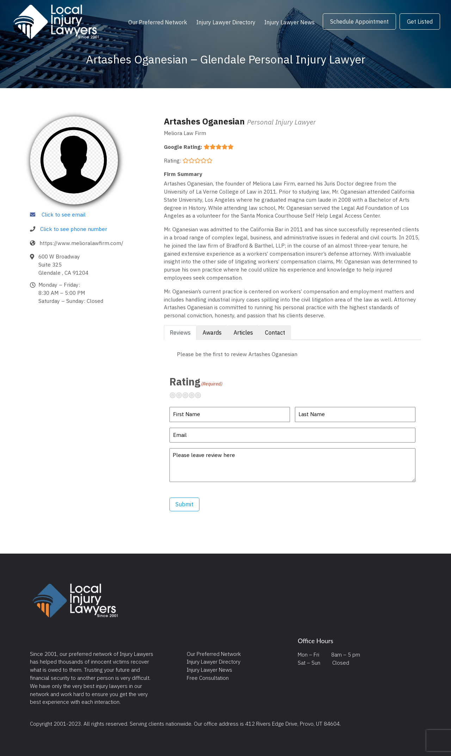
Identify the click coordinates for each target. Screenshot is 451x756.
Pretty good (194, 395)
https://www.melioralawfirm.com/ (81, 242)
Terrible (175, 395)
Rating (195, 381)
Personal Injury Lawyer (281, 121)
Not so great (181, 395)
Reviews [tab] (180, 332)
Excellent (200, 395)
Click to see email (64, 214)
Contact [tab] (275, 332)
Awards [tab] (212, 332)
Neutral (188, 395)
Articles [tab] (243, 332)
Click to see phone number (73, 228)
